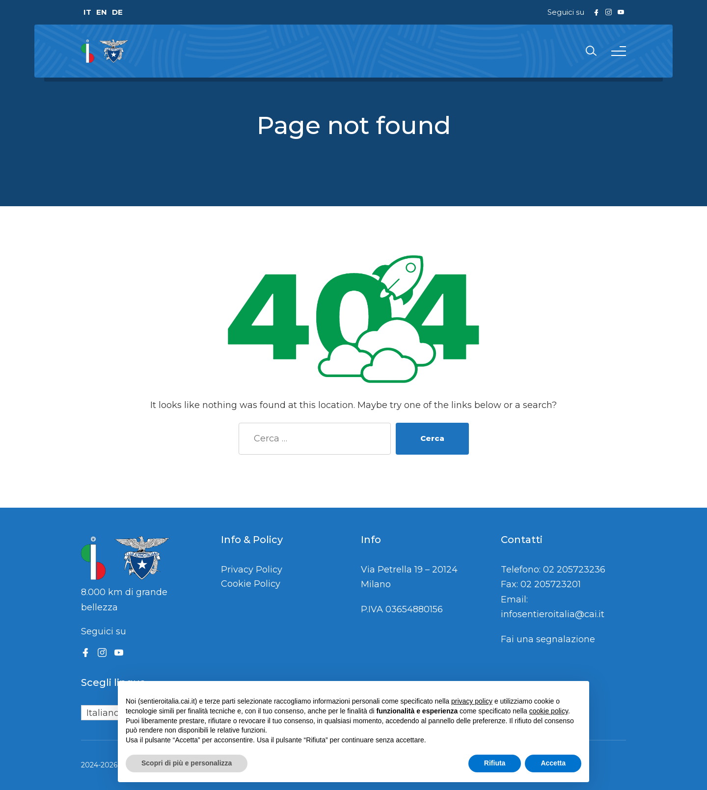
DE (117, 12)
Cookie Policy (250, 583)
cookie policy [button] (548, 711)
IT (87, 12)
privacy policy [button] (471, 701)
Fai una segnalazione (548, 639)
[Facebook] (85, 652)
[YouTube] (118, 652)
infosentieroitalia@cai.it (552, 614)
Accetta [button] (553, 763)
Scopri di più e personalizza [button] (186, 763)
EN (101, 12)
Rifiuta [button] (495, 763)
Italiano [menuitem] (102, 713)
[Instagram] (102, 652)
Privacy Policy (251, 569)
